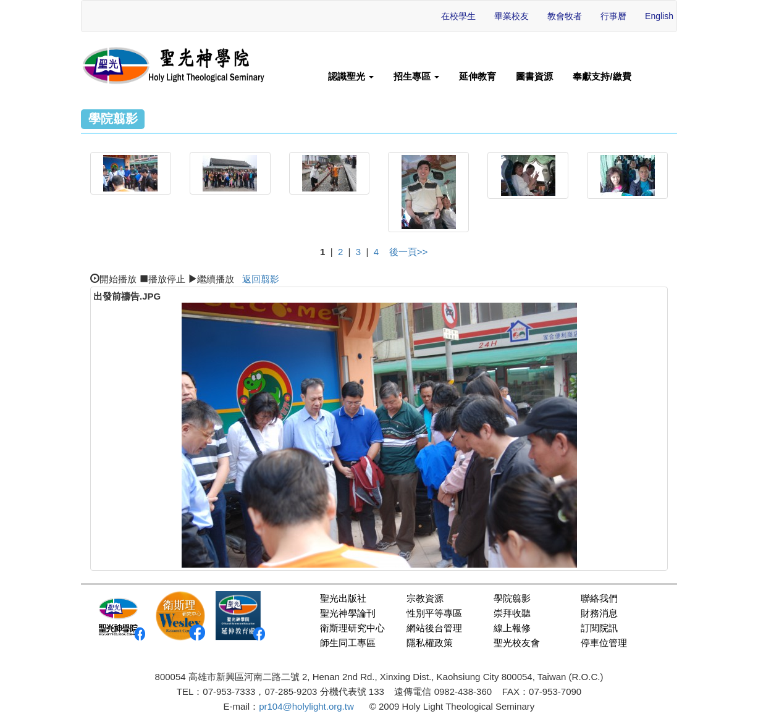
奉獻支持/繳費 (602, 76)
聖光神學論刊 (348, 613)
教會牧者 (564, 16)
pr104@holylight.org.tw (306, 706)
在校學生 (458, 16)
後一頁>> (408, 251)
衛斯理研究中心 (352, 628)
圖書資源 (534, 76)
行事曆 (613, 16)
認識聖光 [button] (351, 76)
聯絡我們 (599, 598)
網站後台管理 (434, 628)
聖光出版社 (343, 598)
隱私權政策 (429, 642)
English (659, 16)
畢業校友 (511, 16)
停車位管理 (604, 642)
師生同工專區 (348, 642)
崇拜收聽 (512, 613)
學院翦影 (512, 598)
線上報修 (512, 628)
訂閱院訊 (599, 628)
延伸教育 (477, 76)
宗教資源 (425, 598)
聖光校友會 (517, 642)
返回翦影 (260, 279)
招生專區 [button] (416, 76)
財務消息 (599, 613)
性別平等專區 (434, 613)
